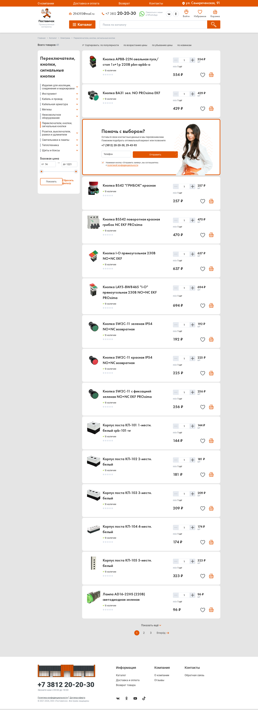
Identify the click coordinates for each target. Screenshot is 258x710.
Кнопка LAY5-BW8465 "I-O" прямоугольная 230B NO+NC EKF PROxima (130, 293)
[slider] (41, 171)
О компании (46, 3)
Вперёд (161, 637)
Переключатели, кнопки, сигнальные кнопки (57, 125)
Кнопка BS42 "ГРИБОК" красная (129, 185)
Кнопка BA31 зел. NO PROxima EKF (131, 93)
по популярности (109, 45)
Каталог (121, 676)
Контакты (156, 3)
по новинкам (184, 45)
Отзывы (159, 681)
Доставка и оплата (86, 3)
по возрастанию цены (136, 45)
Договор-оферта (77, 699)
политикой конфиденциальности (122, 165)
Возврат (124, 3)
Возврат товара (126, 686)
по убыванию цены (162, 45)
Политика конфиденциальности (53, 699)
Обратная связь (194, 676)
